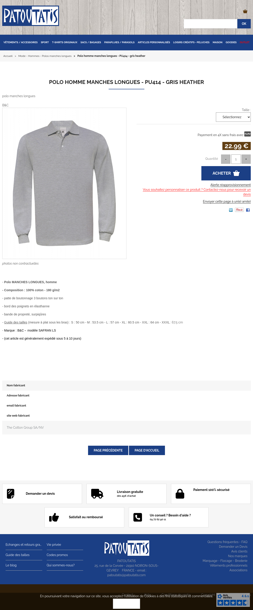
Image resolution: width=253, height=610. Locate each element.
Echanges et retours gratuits (24, 544)
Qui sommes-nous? (61, 565)
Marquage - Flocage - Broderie (225, 561)
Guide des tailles (18, 555)
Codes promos (57, 555)
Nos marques (237, 556)
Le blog (11, 565)
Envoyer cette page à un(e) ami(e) (227, 201)
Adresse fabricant (18, 395)
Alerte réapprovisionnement (231, 185)
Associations (238, 570)
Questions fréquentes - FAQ (227, 542)
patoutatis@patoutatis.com (126, 575)
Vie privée (54, 544)
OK (126, 604)
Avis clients (239, 551)
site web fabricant (18, 415)
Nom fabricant (16, 385)
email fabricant (16, 405)
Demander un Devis (233, 546)
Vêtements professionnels (228, 565)
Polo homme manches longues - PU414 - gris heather (126, 82)
